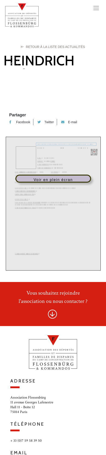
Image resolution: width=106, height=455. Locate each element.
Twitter (45, 122)
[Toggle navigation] (96, 8)
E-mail (69, 122)
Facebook (19, 122)
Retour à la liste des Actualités (53, 47)
